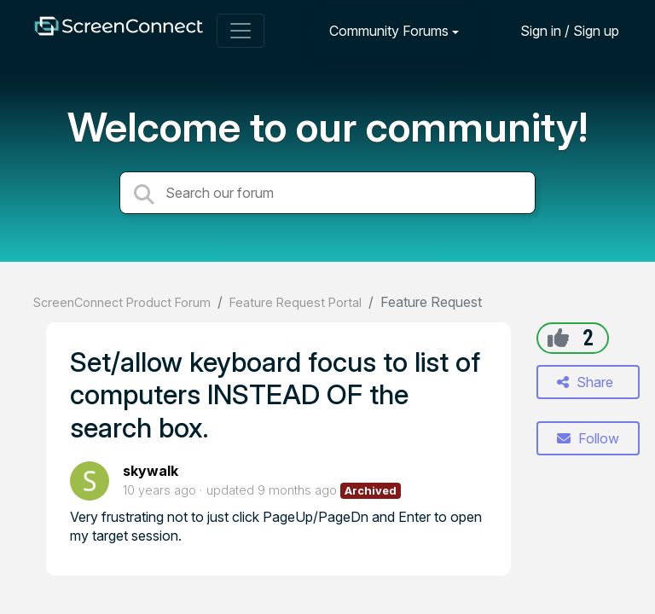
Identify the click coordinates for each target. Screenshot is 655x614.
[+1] (558, 337)
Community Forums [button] (389, 30)
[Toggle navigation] (240, 31)
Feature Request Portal (295, 302)
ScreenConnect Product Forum (122, 302)
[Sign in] (557, 30)
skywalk (150, 470)
